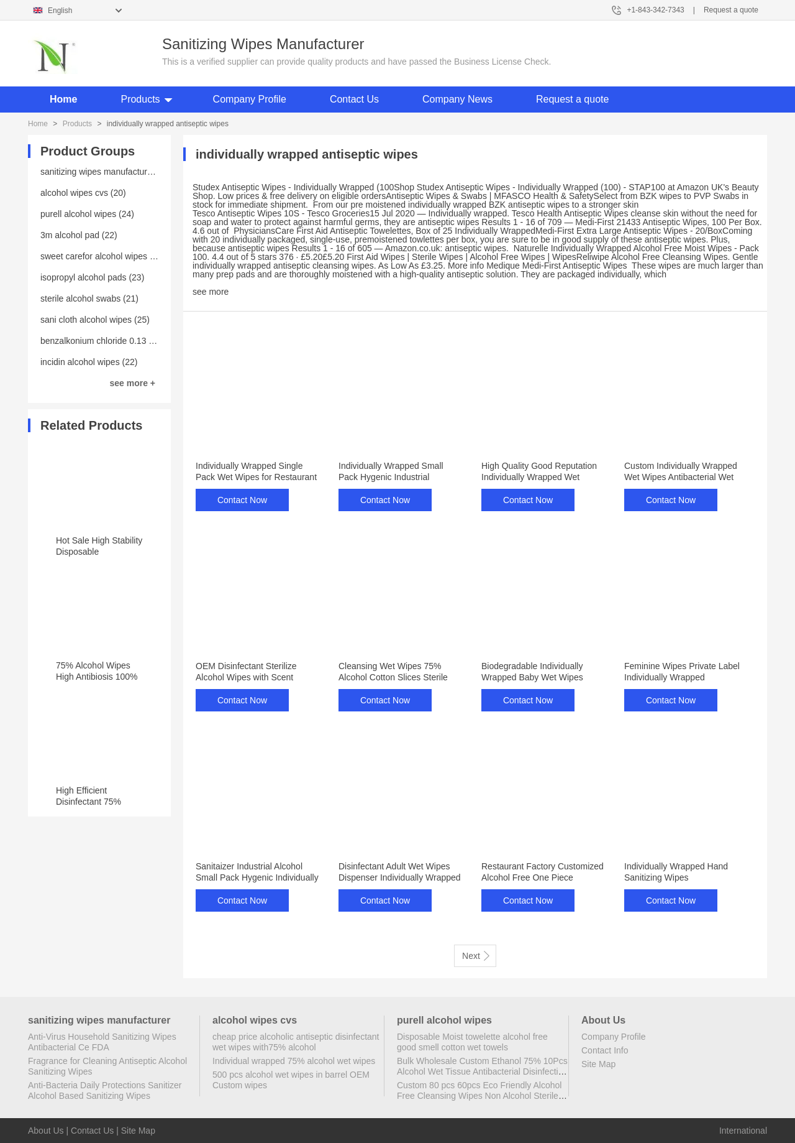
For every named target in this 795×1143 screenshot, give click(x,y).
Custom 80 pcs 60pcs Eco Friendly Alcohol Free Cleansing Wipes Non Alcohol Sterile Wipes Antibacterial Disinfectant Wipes (479, 1095)
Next (475, 955)
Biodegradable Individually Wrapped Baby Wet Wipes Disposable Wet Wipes (532, 677)
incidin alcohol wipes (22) (88, 362)
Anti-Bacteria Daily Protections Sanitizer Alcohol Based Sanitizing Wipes (104, 1090)
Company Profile (249, 99)
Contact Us (354, 99)
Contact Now (242, 500)
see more (211, 292)
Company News (457, 99)
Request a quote (731, 10)
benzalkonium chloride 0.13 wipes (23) (114, 341)
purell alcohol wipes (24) (87, 214)
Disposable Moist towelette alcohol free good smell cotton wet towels (472, 1042)
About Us (46, 1131)
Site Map (598, 1064)
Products (140, 99)
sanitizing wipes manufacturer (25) (106, 172)
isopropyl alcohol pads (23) (92, 277)
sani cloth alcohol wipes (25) (95, 320)
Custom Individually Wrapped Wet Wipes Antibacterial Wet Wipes (680, 477)
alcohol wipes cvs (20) (83, 193)
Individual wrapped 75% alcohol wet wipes (293, 1061)
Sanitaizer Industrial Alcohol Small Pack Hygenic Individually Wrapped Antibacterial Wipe (257, 877)
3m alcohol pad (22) (78, 235)
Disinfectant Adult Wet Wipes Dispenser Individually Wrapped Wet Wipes (399, 877)
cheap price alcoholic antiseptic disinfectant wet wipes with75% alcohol (295, 1042)
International (743, 1131)
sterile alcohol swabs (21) (89, 298)
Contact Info (605, 1050)
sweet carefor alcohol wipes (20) (102, 256)
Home (63, 99)
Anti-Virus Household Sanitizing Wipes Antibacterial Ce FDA (102, 1042)
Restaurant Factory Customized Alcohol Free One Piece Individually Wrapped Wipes (542, 877)
